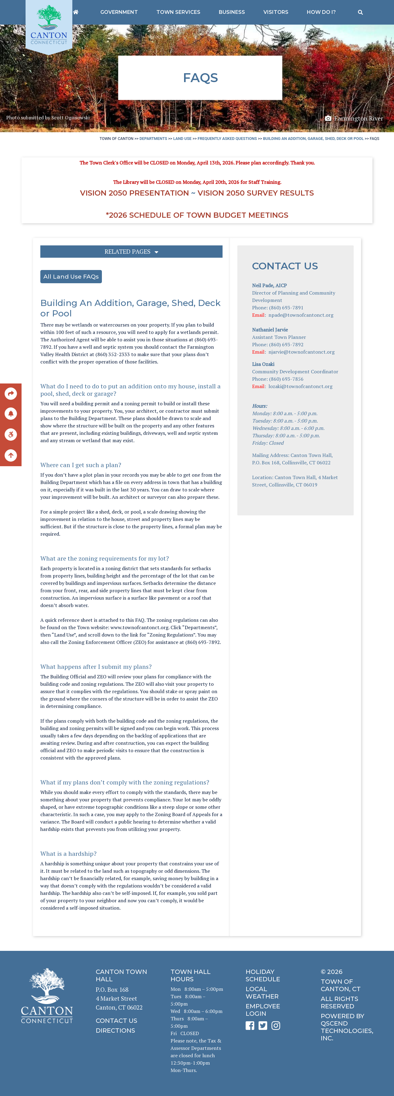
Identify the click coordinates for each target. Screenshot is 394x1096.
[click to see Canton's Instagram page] (277, 1027)
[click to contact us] (122, 1020)
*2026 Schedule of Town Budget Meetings (197, 215)
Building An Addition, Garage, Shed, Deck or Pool (313, 138)
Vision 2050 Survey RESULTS (256, 193)
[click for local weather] (272, 992)
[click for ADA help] (11, 434)
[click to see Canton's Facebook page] (251, 1027)
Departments (153, 138)
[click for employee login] (272, 1010)
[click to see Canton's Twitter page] (264, 1027)
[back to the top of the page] (11, 455)
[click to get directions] (122, 1030)
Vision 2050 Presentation (134, 193)
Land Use (182, 138)
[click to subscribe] (11, 413)
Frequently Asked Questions (227, 138)
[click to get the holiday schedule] (272, 975)
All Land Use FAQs (71, 276)
